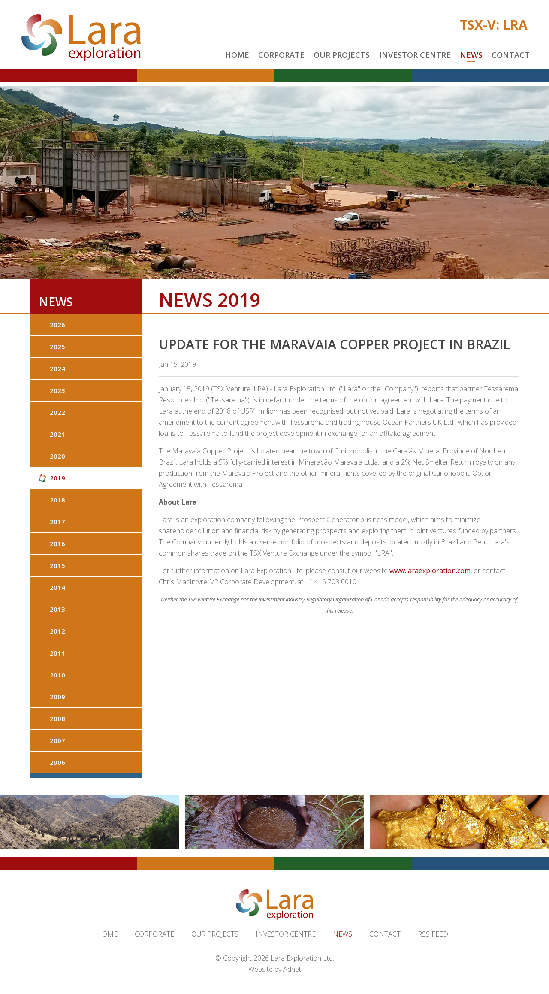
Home (237, 55)
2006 (57, 762)
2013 (57, 609)
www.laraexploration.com (430, 570)
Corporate (281, 55)
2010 (57, 675)
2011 (57, 653)
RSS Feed (433, 934)
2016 (57, 543)
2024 (57, 368)
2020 (57, 456)
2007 (57, 740)
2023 (57, 390)
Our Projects (342, 55)
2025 (57, 346)
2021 (57, 434)
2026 (57, 324)
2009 (57, 696)
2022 (57, 412)
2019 (57, 478)
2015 (57, 565)
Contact (511, 55)
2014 (57, 587)
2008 (57, 718)
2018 (57, 499)
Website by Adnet (274, 969)
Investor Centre (415, 55)
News (471, 55)
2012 (57, 631)
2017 (57, 521)
